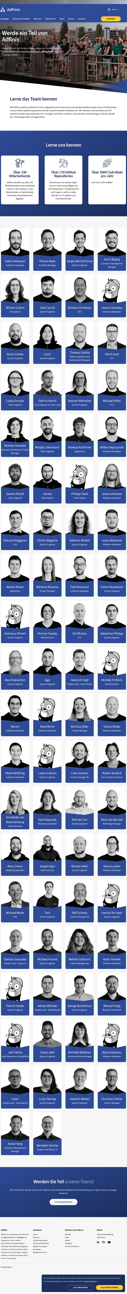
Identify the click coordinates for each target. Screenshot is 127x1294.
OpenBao (68, 1243)
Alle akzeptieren (109, 1287)
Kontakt (111, 18)
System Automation (40, 1240)
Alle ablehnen (80, 1287)
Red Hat (68, 1234)
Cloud (35, 1234)
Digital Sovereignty (40, 1246)
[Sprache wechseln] (113, 10)
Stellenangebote (63, 1202)
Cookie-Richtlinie (90, 1281)
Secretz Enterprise (72, 1246)
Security (36, 1237)
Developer (37, 1249)
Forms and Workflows (41, 1243)
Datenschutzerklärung (105, 1234)
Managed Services (40, 1252)
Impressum (101, 1237)
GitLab (67, 1240)
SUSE (67, 1237)
